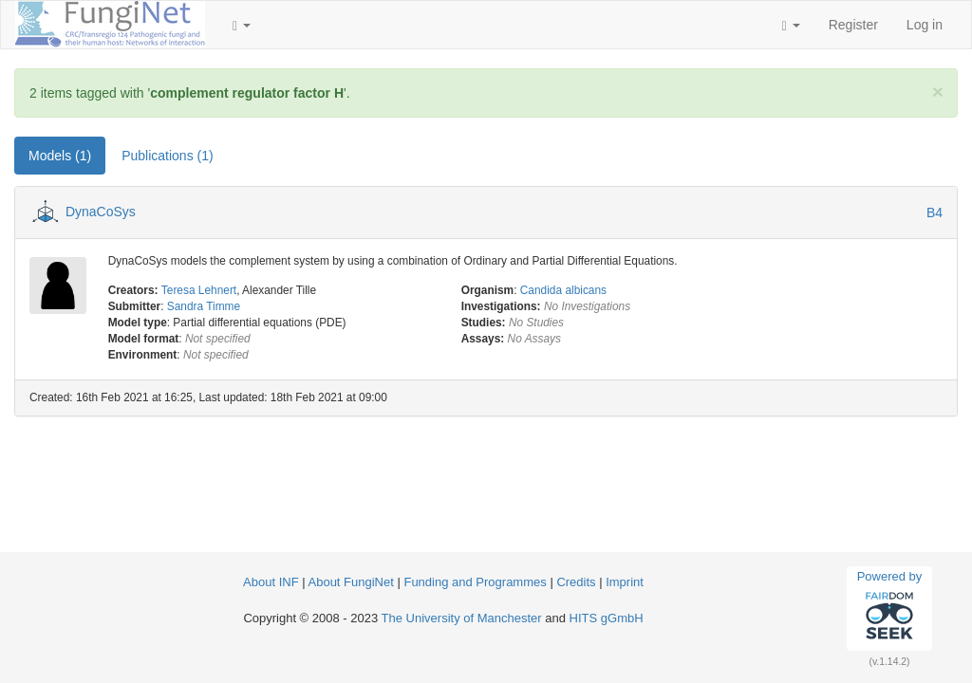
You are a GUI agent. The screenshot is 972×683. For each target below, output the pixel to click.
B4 (934, 212)
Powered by (890, 608)
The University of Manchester (462, 618)
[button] (241, 24)
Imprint (625, 582)
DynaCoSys (100, 211)
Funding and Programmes (474, 582)
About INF (271, 582)
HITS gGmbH (607, 618)
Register (853, 24)
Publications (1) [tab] (168, 155)
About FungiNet (351, 582)
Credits (575, 582)
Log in (925, 24)
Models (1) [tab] (59, 155)
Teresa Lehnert (198, 290)
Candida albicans (563, 290)
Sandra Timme (203, 306)
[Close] (938, 92)
